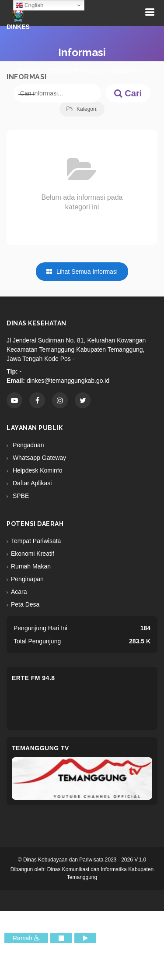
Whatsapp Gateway (38, 457)
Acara (19, 591)
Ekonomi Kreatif (32, 553)
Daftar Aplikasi (31, 483)
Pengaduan (27, 444)
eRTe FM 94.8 (33, 677)
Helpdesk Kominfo (37, 470)
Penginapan (27, 578)
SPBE (20, 495)
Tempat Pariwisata (36, 540)
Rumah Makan (31, 566)
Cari (128, 93)
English (29, 5)
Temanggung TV (40, 748)
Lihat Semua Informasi (82, 271)
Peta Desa (25, 604)
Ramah (26, 938)
